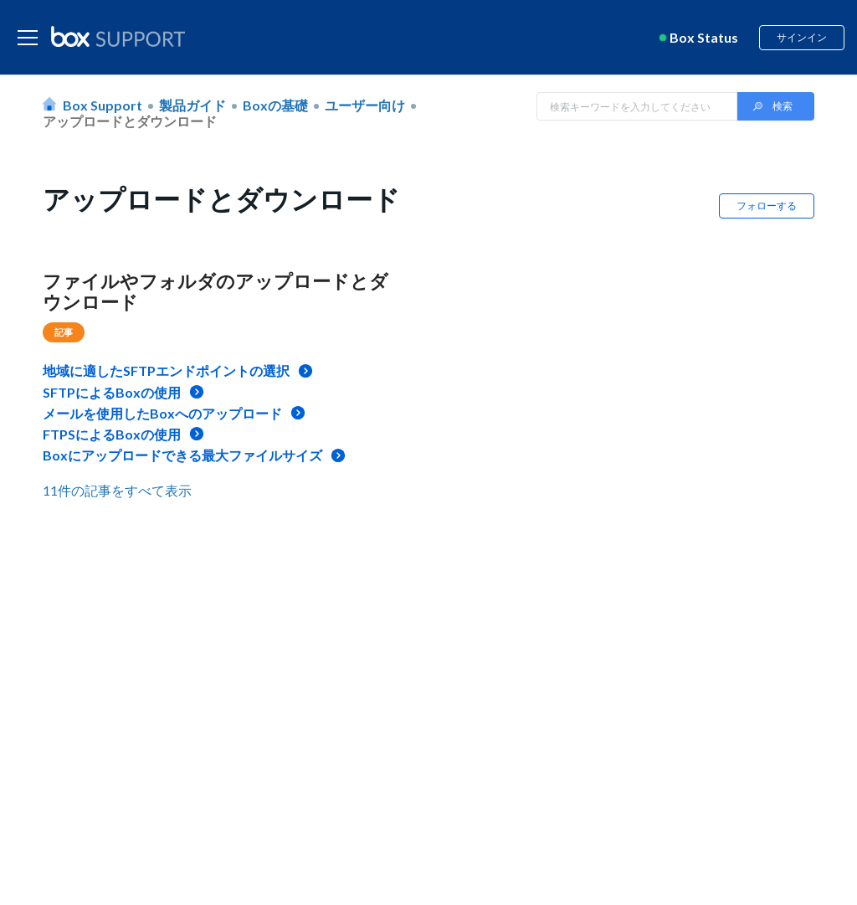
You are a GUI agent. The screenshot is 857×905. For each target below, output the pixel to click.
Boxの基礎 (275, 105)
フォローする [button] (766, 205)
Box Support (102, 105)
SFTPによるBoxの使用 (112, 392)
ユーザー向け (365, 105)
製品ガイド (192, 105)
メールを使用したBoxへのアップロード (162, 413)
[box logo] (118, 36)
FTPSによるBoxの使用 (112, 434)
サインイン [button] (802, 37)
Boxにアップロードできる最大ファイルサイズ (182, 455)
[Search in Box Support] (636, 106)
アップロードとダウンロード (130, 121)
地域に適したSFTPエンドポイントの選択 (166, 370)
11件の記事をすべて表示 (117, 490)
